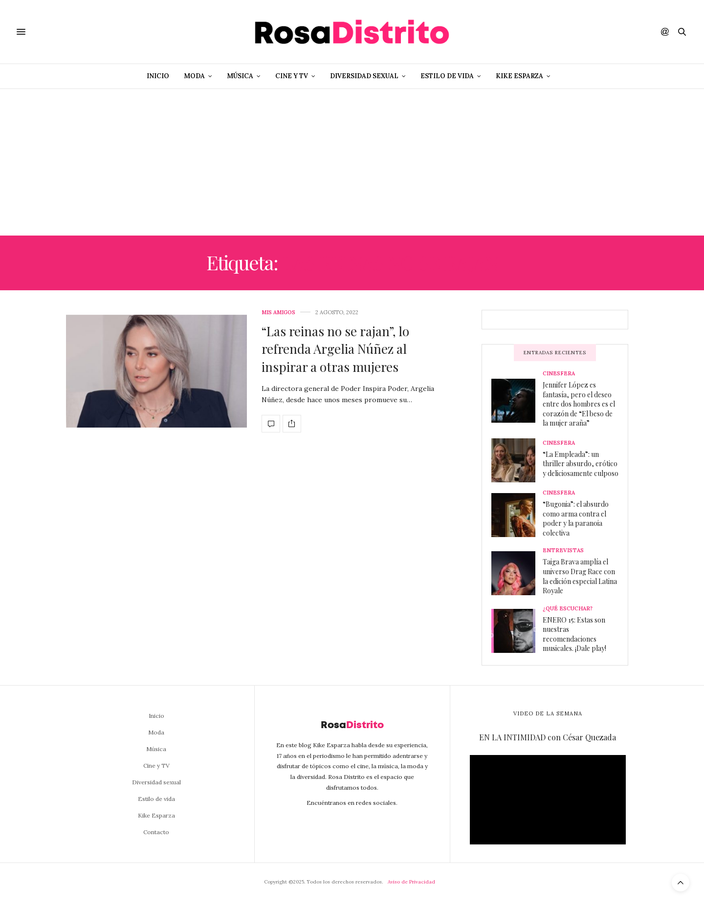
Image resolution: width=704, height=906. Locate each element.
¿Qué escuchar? (568, 608)
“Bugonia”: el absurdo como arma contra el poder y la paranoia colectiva (576, 518)
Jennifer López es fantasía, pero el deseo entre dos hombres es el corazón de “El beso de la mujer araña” (579, 404)
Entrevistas (563, 550)
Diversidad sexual (364, 76)
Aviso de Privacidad (411, 882)
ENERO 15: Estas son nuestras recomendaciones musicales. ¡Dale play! (574, 634)
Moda (194, 76)
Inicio (158, 76)
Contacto (156, 832)
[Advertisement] (352, 162)
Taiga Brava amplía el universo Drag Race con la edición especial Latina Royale (580, 576)
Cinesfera (559, 373)
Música (240, 76)
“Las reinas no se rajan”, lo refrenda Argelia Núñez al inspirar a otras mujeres (335, 349)
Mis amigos (278, 312)
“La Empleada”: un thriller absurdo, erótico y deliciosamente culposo (580, 464)
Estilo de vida (447, 76)
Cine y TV (291, 76)
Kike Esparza (519, 76)
